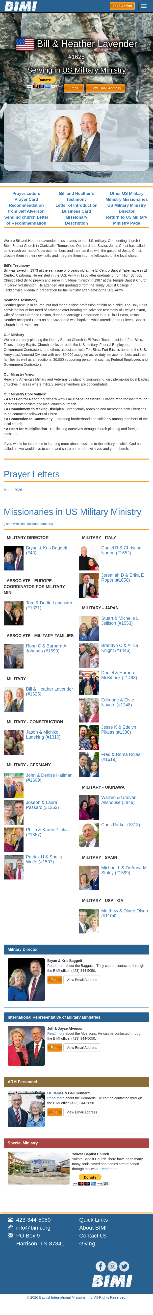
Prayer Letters (26, 193)
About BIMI (93, 1228)
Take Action (122, 6)
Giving (87, 1243)
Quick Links (93, 1220)
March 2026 (13, 490)
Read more (55, 966)
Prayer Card (26, 199)
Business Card (76, 211)
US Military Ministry (94, 70)
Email (73, 88)
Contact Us (93, 1236)
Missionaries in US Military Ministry (72, 516)
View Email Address (105, 88)
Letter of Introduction (76, 205)
